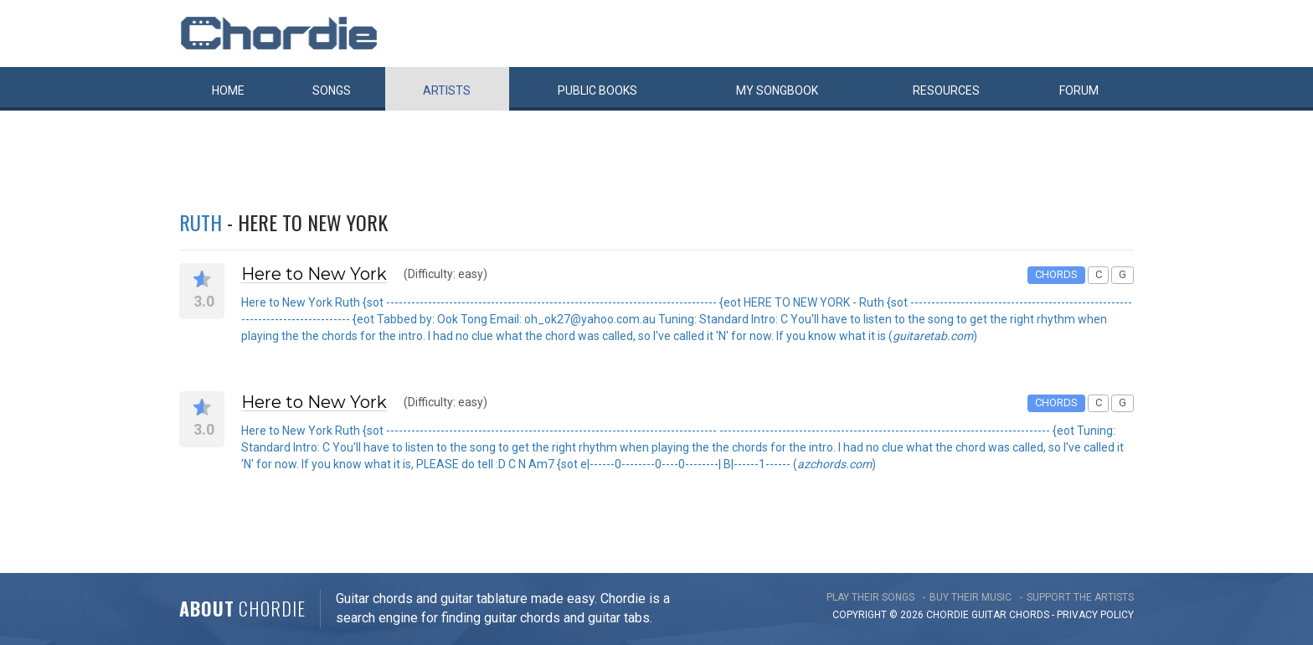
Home (228, 90)
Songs (331, 90)
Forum (1079, 90)
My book (777, 90)
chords (1029, 615)
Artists (447, 90)
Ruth (200, 222)
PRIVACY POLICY (1095, 615)
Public (597, 90)
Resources (946, 90)
